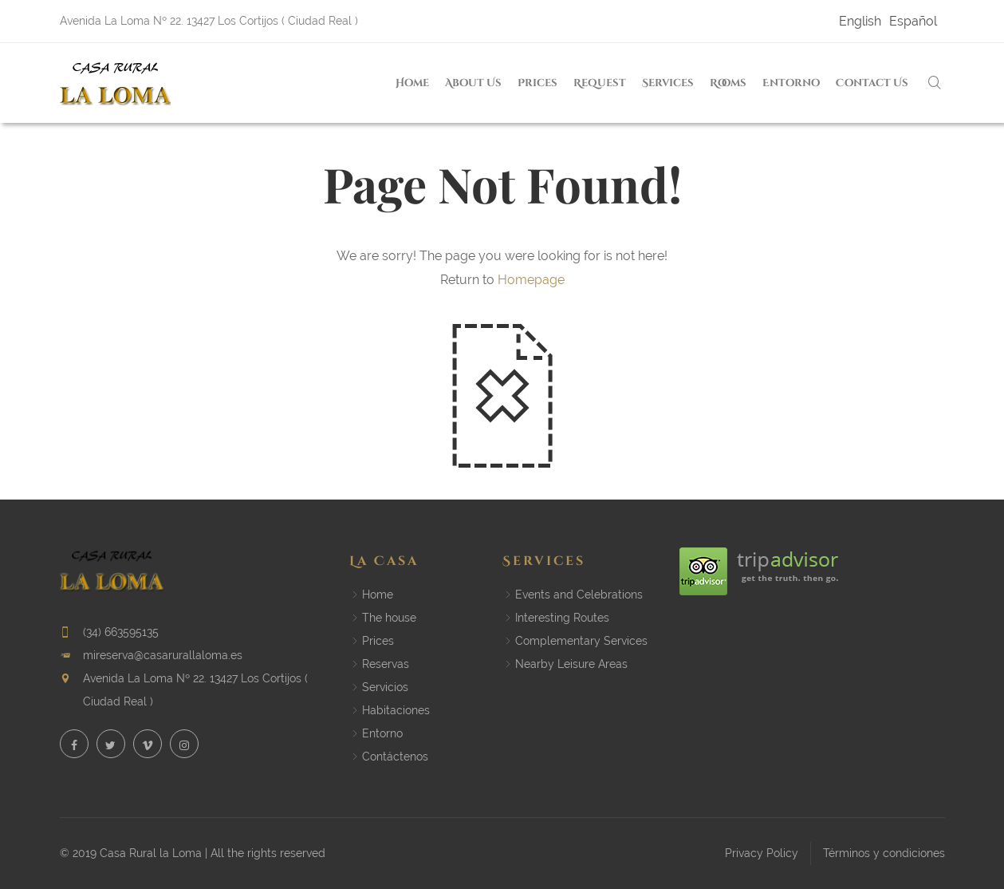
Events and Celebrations (579, 594)
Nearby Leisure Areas (571, 664)
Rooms (728, 83)
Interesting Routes (562, 617)
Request (599, 83)
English (860, 21)
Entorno (791, 83)
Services (668, 83)
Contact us (872, 83)
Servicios (385, 687)
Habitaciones (396, 710)
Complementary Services (581, 640)
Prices (537, 83)
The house (389, 617)
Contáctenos (395, 756)
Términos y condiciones (884, 853)
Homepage (531, 279)
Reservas (385, 664)
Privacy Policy (761, 853)
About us (473, 83)
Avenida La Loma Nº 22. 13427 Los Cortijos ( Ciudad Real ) (209, 20)
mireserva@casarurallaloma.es (162, 655)
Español (913, 21)
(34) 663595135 (121, 632)
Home (412, 83)
